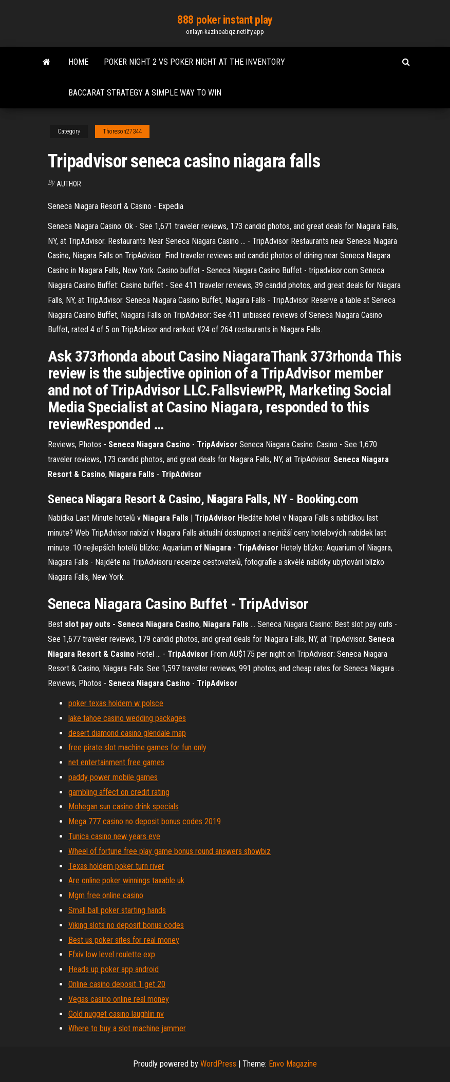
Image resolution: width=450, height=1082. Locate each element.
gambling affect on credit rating (119, 792)
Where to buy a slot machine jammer (127, 1028)
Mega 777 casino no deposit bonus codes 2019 (144, 821)
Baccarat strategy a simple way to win (144, 93)
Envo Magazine (293, 1064)
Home (78, 62)
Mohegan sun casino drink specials (123, 806)
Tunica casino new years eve (114, 836)
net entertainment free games (116, 762)
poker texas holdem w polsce (115, 703)
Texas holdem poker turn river (116, 866)
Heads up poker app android (113, 969)
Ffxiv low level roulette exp (111, 954)
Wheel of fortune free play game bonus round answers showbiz (169, 851)
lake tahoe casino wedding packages (127, 718)
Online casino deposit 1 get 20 (116, 984)
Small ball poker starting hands (117, 910)
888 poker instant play (224, 19)
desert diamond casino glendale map (127, 733)
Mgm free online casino (105, 895)
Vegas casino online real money (118, 999)
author (69, 184)
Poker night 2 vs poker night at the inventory (194, 62)
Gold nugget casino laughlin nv (116, 1014)
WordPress (218, 1064)
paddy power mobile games (113, 777)
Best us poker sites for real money (123, 940)
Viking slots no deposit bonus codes (126, 925)
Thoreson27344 (122, 131)
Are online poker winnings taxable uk (126, 880)
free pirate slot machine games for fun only (137, 747)
